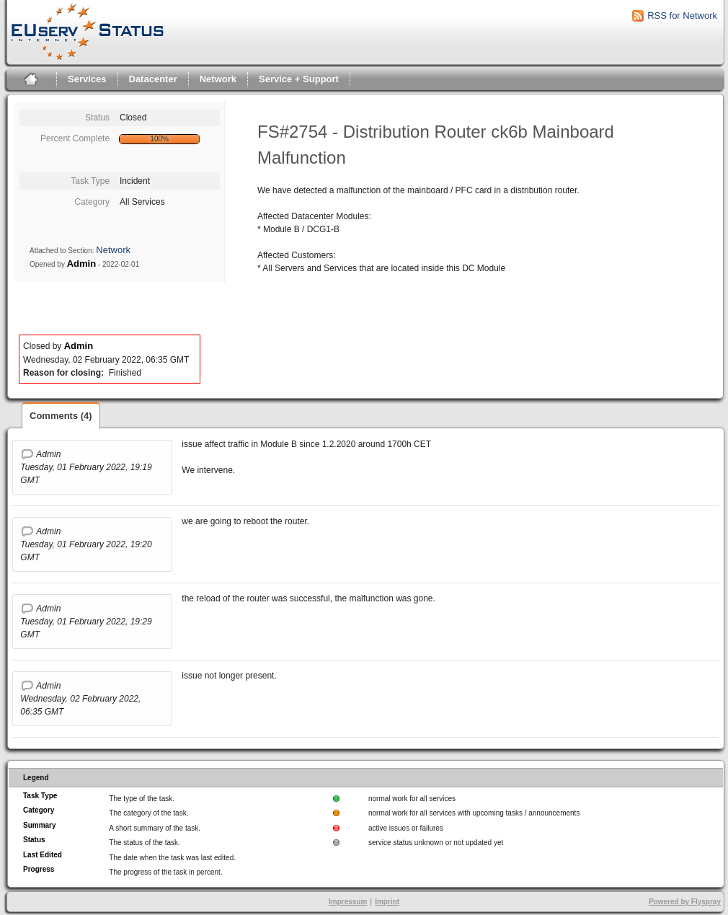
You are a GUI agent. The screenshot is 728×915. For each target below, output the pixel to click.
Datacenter (153, 79)
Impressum (348, 902)
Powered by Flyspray (685, 902)
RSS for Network (682, 15)
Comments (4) (61, 415)
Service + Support (299, 79)
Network (218, 79)
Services (87, 79)
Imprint (387, 902)
